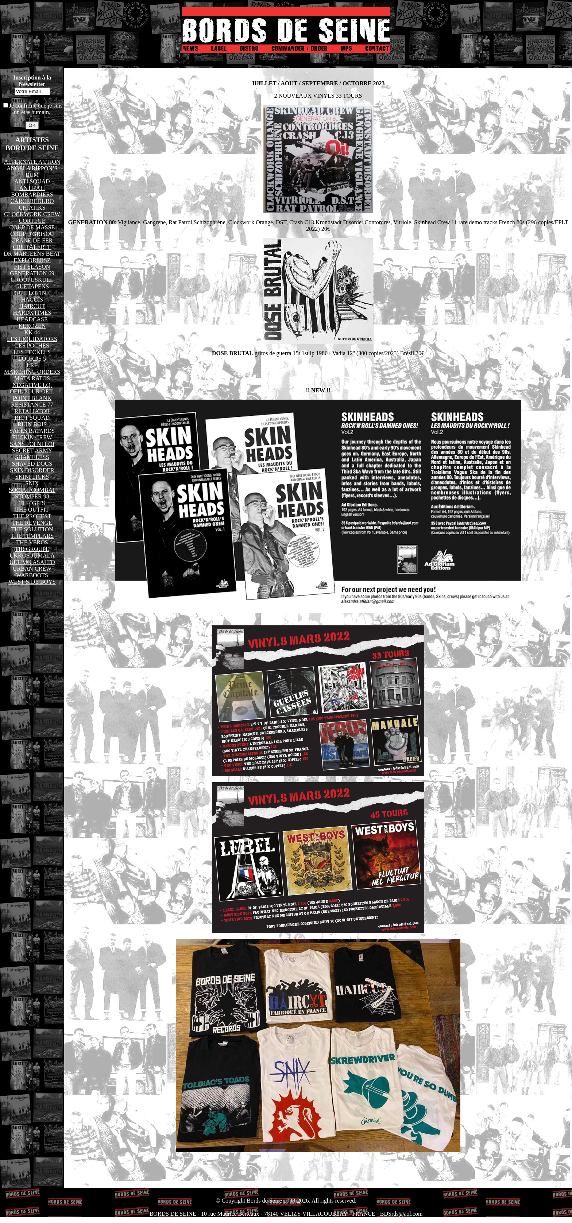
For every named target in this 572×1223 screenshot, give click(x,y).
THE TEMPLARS (32, 536)
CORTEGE (32, 221)
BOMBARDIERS (32, 194)
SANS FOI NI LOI (32, 444)
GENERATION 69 (32, 273)
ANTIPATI (32, 188)
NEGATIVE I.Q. (32, 385)
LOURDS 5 (32, 359)
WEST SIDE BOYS (32, 582)
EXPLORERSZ (31, 260)
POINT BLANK (32, 398)
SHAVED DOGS (32, 464)
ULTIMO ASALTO (32, 562)
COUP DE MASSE (32, 227)
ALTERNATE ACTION (32, 162)
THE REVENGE (32, 523)
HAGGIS (32, 299)
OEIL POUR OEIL (32, 391)
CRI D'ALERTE (32, 247)
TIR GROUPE (32, 549)
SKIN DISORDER (32, 470)
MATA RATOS (32, 378)
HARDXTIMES (32, 313)
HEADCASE (31, 319)
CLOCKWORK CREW (32, 214)
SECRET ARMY (32, 450)
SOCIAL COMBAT (32, 490)
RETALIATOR (32, 411)
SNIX (32, 483)
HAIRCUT (32, 306)
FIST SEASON (32, 267)
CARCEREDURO (32, 201)
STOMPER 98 (32, 496)
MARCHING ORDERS (32, 372)
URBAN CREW (32, 569)
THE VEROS (32, 542)
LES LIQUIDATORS (32, 339)
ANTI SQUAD (32, 181)
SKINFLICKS (32, 477)
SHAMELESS (32, 457)
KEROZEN (32, 326)
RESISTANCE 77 (32, 404)
